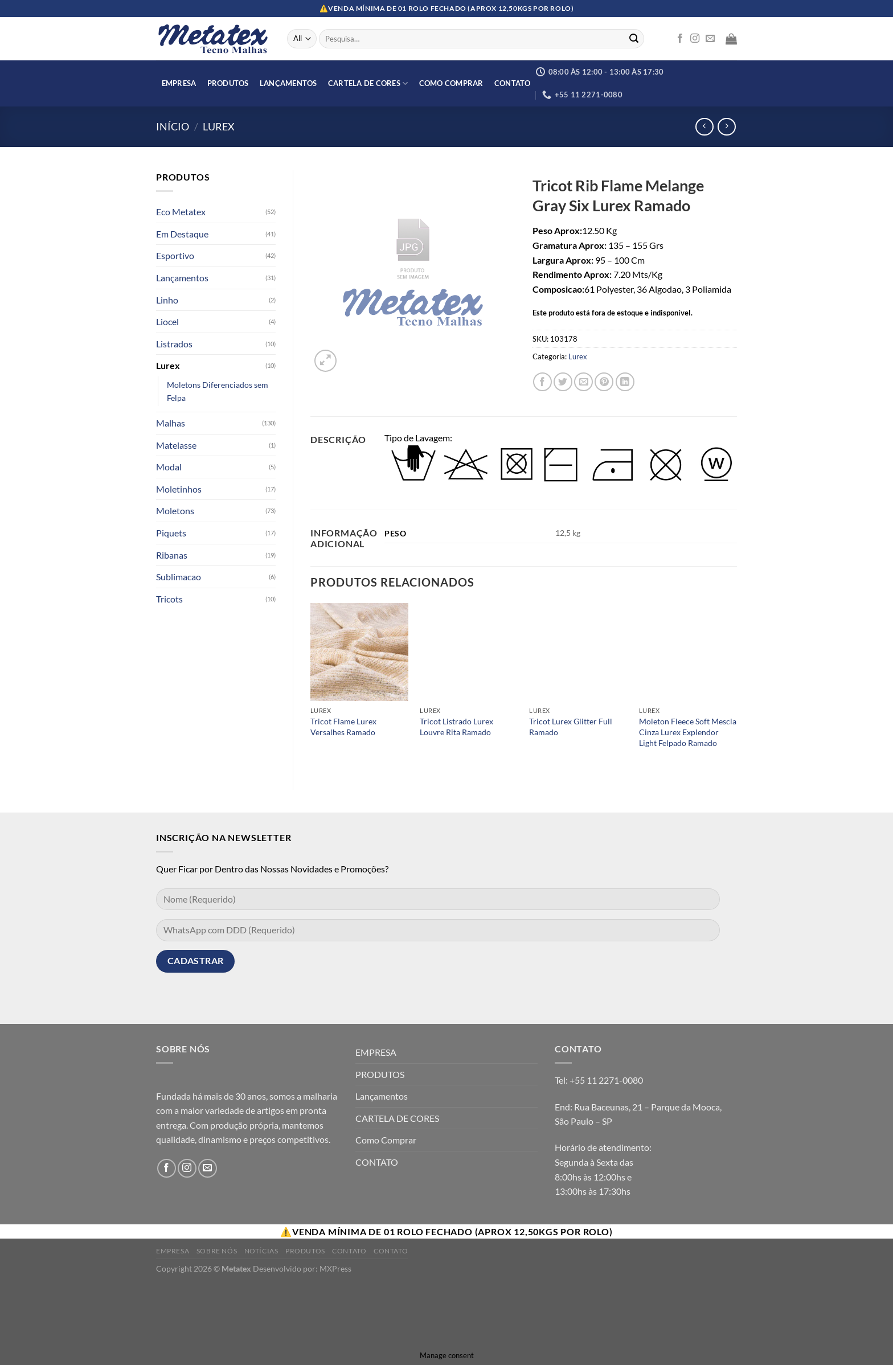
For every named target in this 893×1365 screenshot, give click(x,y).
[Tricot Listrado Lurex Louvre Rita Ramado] (469, 652)
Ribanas (171, 555)
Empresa (172, 1251)
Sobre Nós (216, 1251)
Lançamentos (288, 83)
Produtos (305, 1251)
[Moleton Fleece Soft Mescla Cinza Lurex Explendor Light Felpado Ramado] (688, 652)
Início (172, 126)
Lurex (219, 126)
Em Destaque (182, 233)
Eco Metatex (181, 211)
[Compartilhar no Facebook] (542, 381)
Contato (349, 1251)
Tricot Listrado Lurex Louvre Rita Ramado (456, 726)
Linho (167, 299)
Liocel (167, 321)
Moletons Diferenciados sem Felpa (217, 391)
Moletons (175, 510)
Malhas (170, 422)
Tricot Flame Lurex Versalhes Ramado (343, 726)
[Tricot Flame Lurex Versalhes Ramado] (359, 652)
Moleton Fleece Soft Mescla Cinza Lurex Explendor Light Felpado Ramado (687, 731)
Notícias (261, 1251)
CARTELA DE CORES (368, 83)
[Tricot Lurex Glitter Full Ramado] (578, 652)
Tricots (169, 598)
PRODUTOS (228, 83)
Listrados (174, 343)
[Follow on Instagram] (694, 39)
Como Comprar (451, 83)
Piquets (171, 532)
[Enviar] (634, 38)
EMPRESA (179, 83)
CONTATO (512, 83)
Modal (169, 466)
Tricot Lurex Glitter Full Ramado (570, 726)
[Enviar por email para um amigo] (583, 381)
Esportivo (175, 255)
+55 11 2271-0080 (606, 1080)
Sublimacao (178, 576)
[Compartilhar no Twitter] (563, 381)
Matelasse (176, 445)
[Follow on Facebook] (680, 39)
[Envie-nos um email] (710, 39)
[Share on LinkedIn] (625, 381)
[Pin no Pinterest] (604, 381)
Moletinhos (179, 488)
